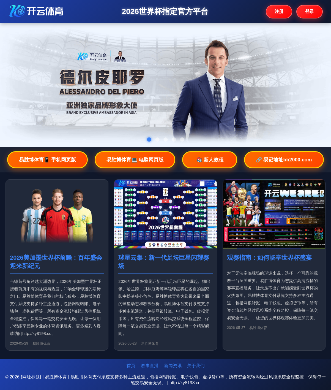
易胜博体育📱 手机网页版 (47, 159)
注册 (279, 11)
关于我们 (196, 365)
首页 (131, 365)
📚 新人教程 (209, 159)
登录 (309, 11)
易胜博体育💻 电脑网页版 (134, 159)
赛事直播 (149, 365)
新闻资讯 (173, 365)
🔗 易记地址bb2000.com (284, 159)
